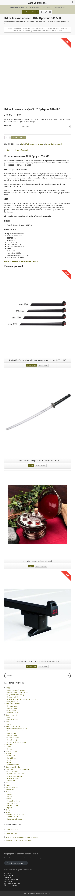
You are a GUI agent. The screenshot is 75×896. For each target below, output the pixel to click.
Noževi (8, 753)
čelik (22, 144)
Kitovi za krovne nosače (15, 731)
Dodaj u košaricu (19, 137)
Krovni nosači (12, 708)
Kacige (9, 794)
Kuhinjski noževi (12, 758)
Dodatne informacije (20, 150)
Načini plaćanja (12, 885)
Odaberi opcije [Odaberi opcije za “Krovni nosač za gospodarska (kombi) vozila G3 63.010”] (43, 666)
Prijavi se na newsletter (16, 863)
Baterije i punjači (11, 715)
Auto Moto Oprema (13, 704)
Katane (9, 796)
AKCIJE (8, 688)
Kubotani (9, 744)
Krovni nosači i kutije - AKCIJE (17, 692)
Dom (7, 722)
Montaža (7, 126)
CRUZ (27, 144)
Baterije (10, 717)
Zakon (8, 873)
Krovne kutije (11, 733)
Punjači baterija (12, 720)
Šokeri (8, 810)
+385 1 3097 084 (60, 7)
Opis (8, 150)
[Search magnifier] (68, 675)
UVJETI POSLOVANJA (13, 830)
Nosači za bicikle (13, 738)
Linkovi (8, 877)
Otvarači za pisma (13, 801)
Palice (8, 785)
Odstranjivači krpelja (13, 767)
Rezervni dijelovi (13, 713)
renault (59, 144)
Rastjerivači (10, 790)
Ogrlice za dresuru (13, 778)
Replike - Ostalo (12, 805)
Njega (9, 760)
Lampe (8, 747)
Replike (8, 792)
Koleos (47, 144)
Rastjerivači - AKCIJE (14, 701)
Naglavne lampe (11, 751)
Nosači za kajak (12, 740)
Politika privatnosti (13, 883)
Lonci (9, 724)
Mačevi (9, 799)
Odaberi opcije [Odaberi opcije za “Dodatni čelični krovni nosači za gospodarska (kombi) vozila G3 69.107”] (43, 365)
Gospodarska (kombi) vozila (17, 729)
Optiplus (54, 144)
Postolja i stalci (12, 803)
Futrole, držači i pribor (15, 819)
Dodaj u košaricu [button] (40, 465)
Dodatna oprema (13, 706)
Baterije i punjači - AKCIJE (16, 690)
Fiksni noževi (11, 756)
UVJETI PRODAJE (11, 833)
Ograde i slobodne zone (15, 774)
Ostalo (9, 762)
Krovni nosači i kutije (13, 726)
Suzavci (8, 812)
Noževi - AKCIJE (12, 697)
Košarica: (32, 12)
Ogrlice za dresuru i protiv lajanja (17, 769)
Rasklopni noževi (13, 765)
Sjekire (9, 808)
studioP (48, 893)
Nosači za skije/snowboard (16, 742)
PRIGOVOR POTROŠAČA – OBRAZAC (19, 841)
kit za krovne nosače (37, 144)
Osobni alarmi (11, 781)
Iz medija (9, 875)
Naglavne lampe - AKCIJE (16, 695)
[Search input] (36, 675)
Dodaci (9, 749)
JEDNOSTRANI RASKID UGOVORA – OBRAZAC (22, 837)
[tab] (8, 150)
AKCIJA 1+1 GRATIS (14, 817)
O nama (9, 881)
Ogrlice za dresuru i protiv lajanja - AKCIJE (21, 699)
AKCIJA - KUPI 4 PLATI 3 (15, 814)
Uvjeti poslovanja (12, 879)
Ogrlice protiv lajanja (14, 776)
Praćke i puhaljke (12, 787)
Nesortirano (11, 710)
